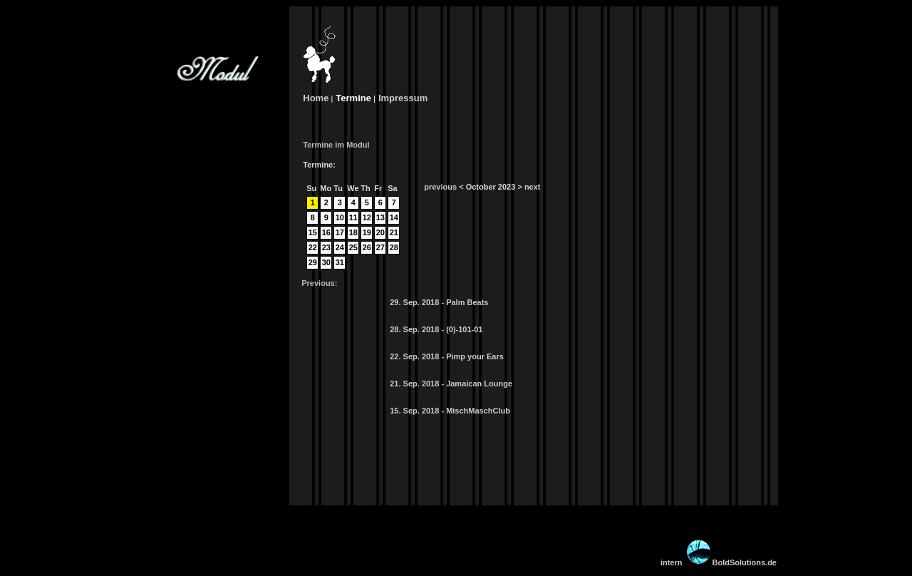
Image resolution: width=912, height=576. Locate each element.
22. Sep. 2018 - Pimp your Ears (447, 356)
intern (671, 562)
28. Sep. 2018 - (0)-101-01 (436, 329)
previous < (443, 186)
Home (315, 98)
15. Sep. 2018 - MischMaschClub (450, 410)
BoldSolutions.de (731, 562)
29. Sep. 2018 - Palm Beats (439, 302)
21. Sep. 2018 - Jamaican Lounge (451, 383)
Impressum (403, 98)
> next (528, 186)
